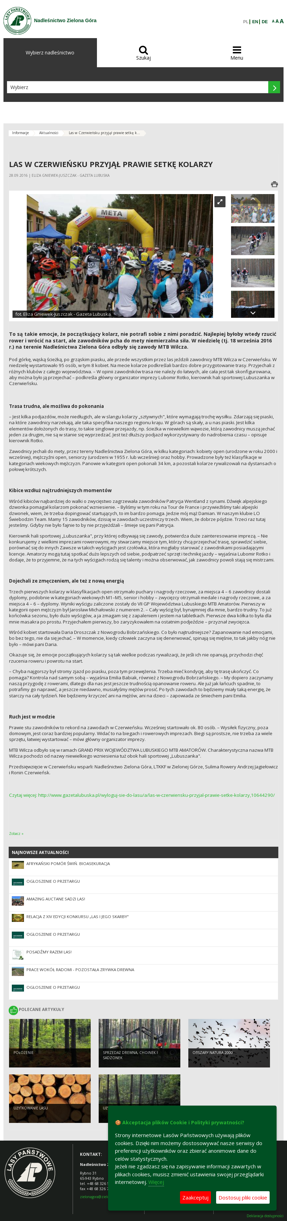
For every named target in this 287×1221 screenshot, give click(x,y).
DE (265, 21)
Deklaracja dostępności (265, 1216)
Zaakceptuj (195, 1197)
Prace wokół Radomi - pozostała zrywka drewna (80, 969)
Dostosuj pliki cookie (243, 1197)
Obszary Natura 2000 (212, 1054)
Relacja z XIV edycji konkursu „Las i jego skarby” (77, 916)
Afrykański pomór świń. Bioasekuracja (68, 863)
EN (255, 21)
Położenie (24, 1054)
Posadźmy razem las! (49, 951)
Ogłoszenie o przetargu (53, 881)
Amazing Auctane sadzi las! (55, 898)
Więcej (156, 1181)
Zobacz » (16, 833)
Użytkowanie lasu (31, 1109)
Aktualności (48, 132)
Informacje (20, 132)
